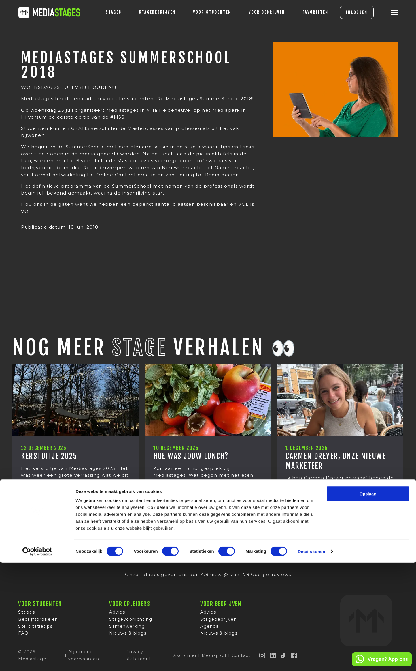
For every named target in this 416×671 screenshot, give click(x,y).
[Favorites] (307, 12)
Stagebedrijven (149, 12)
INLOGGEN (348, 12)
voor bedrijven (258, 12)
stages (105, 12)
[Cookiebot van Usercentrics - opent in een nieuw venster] (37, 659)
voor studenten (204, 12)
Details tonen (311, 659)
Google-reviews (271, 574)
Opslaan (367, 601)
